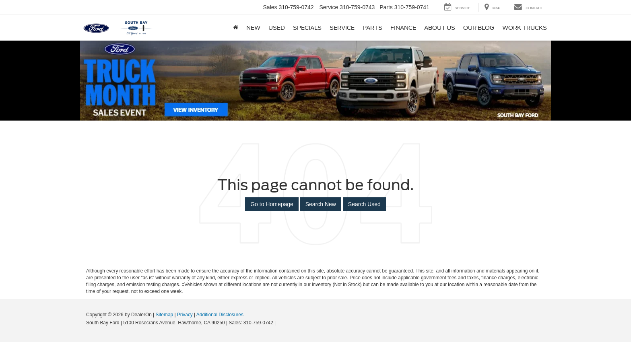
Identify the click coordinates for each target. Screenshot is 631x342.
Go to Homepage (271, 204)
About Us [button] (439, 28)
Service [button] (342, 28)
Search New (320, 204)
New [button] (253, 28)
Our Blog (478, 28)
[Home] (235, 28)
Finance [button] (403, 28)
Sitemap (164, 314)
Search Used (364, 204)
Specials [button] (307, 28)
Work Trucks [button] (524, 28)
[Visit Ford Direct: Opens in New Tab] (279, 323)
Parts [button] (372, 28)
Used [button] (276, 28)
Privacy (185, 314)
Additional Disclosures (219, 314)
